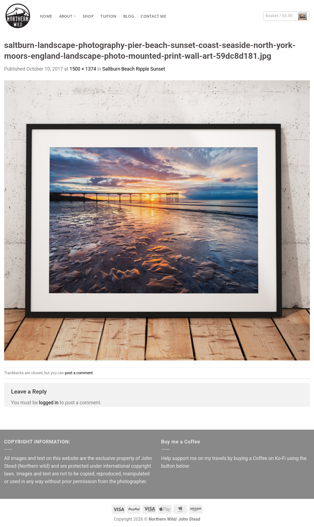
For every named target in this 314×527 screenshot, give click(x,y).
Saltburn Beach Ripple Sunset (133, 69)
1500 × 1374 (82, 69)
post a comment (79, 373)
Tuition (108, 16)
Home (46, 16)
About (67, 16)
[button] (286, 16)
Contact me (153, 16)
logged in (48, 402)
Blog (128, 16)
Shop (88, 16)
